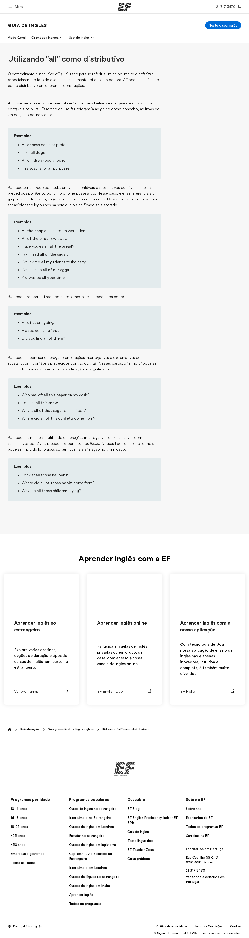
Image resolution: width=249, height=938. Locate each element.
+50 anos (18, 845)
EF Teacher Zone (140, 850)
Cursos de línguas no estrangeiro (94, 877)
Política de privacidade (171, 926)
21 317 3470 (195, 870)
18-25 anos (19, 827)
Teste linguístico (140, 841)
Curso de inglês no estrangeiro (92, 809)
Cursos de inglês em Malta (89, 886)
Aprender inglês (81, 895)
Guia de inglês (138, 832)
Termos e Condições (208, 926)
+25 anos (18, 836)
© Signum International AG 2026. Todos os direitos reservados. (197, 933)
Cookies (235, 926)
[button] (16, 6)
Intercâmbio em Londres (88, 868)
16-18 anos (19, 818)
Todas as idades (23, 863)
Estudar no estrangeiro (87, 836)
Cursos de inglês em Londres (91, 827)
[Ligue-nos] (227, 6)
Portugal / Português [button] (25, 927)
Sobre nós (193, 809)
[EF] (124, 7)
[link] (27, 25)
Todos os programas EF (204, 827)
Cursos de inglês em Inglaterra (92, 845)
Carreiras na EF (197, 836)
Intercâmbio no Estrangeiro (90, 818)
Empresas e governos (27, 854)
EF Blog (133, 809)
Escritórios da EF (199, 818)
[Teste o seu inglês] (223, 25)
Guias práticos (138, 859)
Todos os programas (85, 904)
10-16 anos (19, 809)
